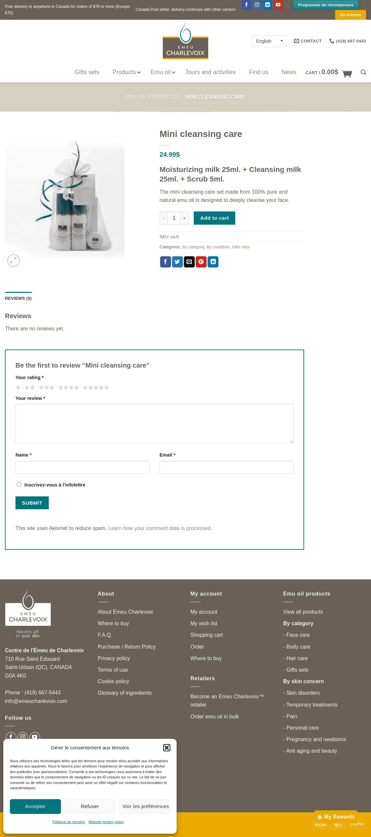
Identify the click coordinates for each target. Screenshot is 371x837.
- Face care (296, 635)
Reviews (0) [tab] (18, 298)
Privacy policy (114, 658)
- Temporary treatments (310, 705)
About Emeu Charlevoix (125, 612)
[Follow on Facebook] (246, 5)
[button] (166, 747)
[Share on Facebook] (165, 261)
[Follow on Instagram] (257, 5)
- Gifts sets (295, 670)
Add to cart (214, 218)
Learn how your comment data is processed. (160, 528)
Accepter (35, 806)
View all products (303, 612)
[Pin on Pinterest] (201, 261)
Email (167, 455)
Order (197, 647)
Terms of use (113, 670)
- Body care (296, 647)
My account (203, 612)
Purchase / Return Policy (127, 647)
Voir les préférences (146, 806)
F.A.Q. (105, 635)
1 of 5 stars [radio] (17, 387)
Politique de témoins (68, 822)
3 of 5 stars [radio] (45, 387)
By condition (218, 246)
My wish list (203, 623)
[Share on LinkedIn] (213, 261)
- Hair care (295, 658)
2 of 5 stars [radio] (28, 387)
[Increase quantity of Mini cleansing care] (184, 218)
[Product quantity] (174, 218)
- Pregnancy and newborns (314, 739)
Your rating (29, 377)
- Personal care (301, 728)
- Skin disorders (301, 693)
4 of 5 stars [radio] (67, 387)
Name (23, 455)
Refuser (90, 806)
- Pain (290, 716)
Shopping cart (206, 635)
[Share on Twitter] (177, 261)
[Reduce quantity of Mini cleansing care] (163, 218)
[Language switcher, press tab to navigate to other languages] (269, 41)
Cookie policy (113, 681)
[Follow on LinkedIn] (267, 5)
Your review (30, 398)
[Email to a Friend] (189, 261)
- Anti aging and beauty (310, 751)
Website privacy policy (106, 822)
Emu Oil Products (152, 97)
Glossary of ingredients (125, 693)
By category (193, 246)
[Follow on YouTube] (278, 5)
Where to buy (113, 623)
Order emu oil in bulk (214, 716)
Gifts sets (240, 246)
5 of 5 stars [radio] (95, 387)
